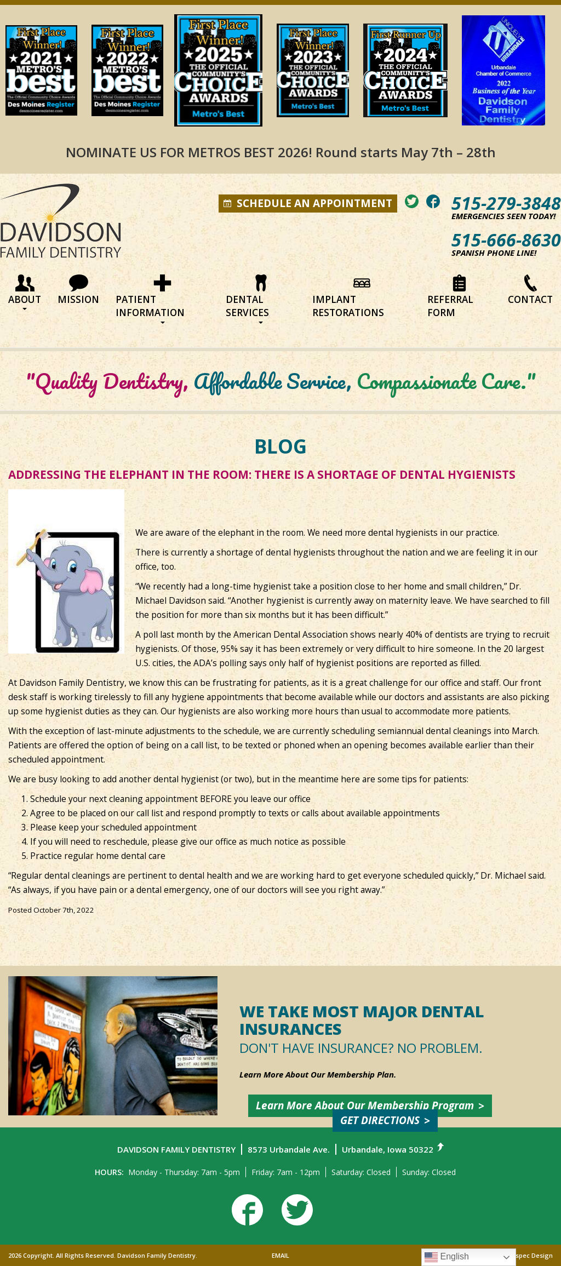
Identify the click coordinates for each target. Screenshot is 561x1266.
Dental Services (248, 299)
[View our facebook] (433, 201)
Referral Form (450, 296)
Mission (78, 290)
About (24, 292)
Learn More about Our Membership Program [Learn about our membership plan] (365, 1105)
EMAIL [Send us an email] (280, 1255)
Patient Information (150, 299)
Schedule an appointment (308, 203)
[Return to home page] (61, 226)
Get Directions (380, 1120)
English (447, 1257)
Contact (530, 290)
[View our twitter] (412, 201)
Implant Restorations (348, 296)
